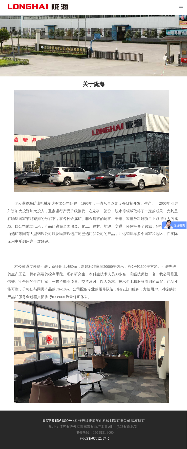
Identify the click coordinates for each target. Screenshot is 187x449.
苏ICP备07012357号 (94, 438)
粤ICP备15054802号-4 (58, 421)
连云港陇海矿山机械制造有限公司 (39, 5)
